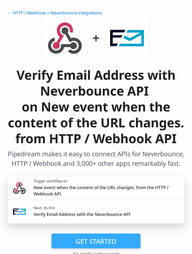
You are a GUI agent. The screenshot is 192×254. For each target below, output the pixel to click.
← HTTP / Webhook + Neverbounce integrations (54, 13)
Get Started (96, 241)
